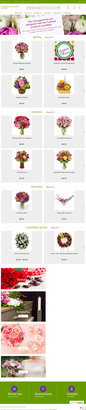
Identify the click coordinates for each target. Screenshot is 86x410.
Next (83, 57)
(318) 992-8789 (7, 1)
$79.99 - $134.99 (22, 260)
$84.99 (22, 144)
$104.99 (64, 69)
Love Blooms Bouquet (64, 138)
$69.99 (22, 69)
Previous (2, 57)
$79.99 (64, 219)
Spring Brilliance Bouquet (22, 63)
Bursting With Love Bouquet (21, 138)
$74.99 (22, 178)
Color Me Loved (22, 172)
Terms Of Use (54, 408)
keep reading (52, 353)
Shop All (48, 37)
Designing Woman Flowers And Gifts (10, 7)
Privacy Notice (62, 408)
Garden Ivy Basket (22, 97)
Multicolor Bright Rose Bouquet (64, 172)
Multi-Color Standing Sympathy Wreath (64, 253)
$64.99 (64, 178)
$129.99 (64, 260)
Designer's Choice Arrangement (64, 63)
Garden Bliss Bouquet (64, 213)
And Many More (22, 213)
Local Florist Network (72, 408)
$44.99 (22, 103)
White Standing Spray (22, 253)
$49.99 (64, 103)
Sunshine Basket (64, 97)
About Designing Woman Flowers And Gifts (13, 351)
